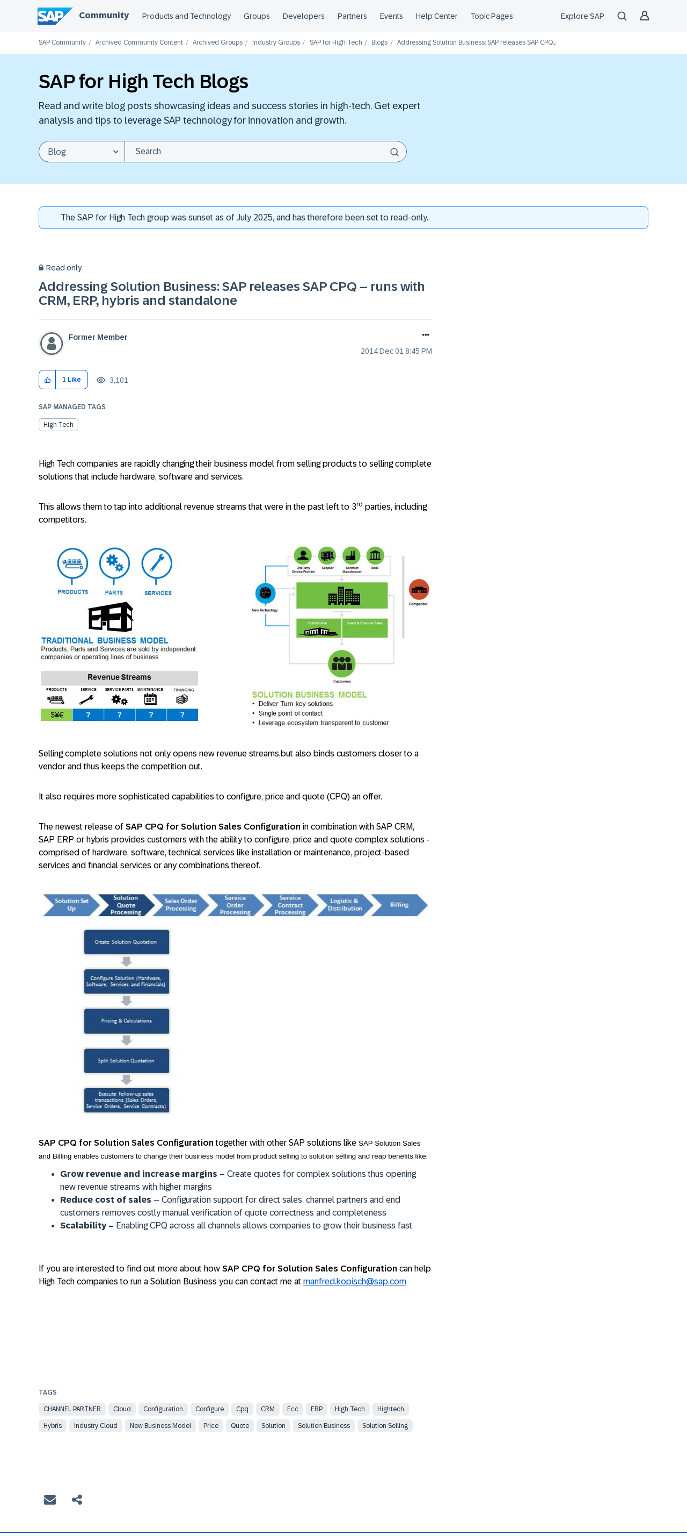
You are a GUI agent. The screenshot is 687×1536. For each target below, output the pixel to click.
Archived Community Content (139, 42)
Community (104, 15)
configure (209, 1409)
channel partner (72, 1409)
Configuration (163, 1409)
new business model (160, 1426)
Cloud (122, 1409)
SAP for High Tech (336, 42)
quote (240, 1426)
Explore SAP (582, 16)
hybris (52, 1426)
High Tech (58, 424)
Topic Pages (492, 16)
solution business (324, 1426)
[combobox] (266, 151)
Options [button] (423, 336)
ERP (317, 1409)
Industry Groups (276, 42)
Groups (257, 16)
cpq (242, 1409)
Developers (304, 16)
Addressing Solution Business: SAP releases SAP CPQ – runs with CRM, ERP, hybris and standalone (232, 293)
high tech (350, 1409)
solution (273, 1426)
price (210, 1426)
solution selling (385, 1426)
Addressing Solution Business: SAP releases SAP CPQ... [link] (476, 42)
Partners (352, 16)
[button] (47, 379)
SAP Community (62, 42)
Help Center (437, 16)
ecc (292, 1409)
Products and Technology (186, 16)
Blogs (379, 42)
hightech (390, 1409)
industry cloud (96, 1426)
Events (391, 16)
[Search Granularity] (82, 151)
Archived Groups (218, 42)
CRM (268, 1409)
